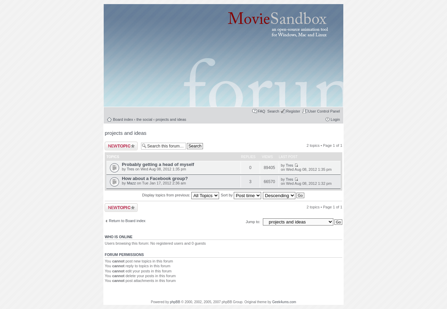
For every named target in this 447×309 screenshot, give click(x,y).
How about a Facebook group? (155, 178)
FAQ (261, 111)
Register (293, 111)
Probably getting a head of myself (158, 164)
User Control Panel (324, 111)
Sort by (241, 195)
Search (273, 111)
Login (335, 119)
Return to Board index (127, 221)
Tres (130, 169)
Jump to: (253, 222)
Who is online (118, 237)
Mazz (131, 183)
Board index (123, 119)
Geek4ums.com (284, 302)
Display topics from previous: (180, 195)
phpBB (175, 302)
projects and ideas (171, 119)
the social (144, 119)
